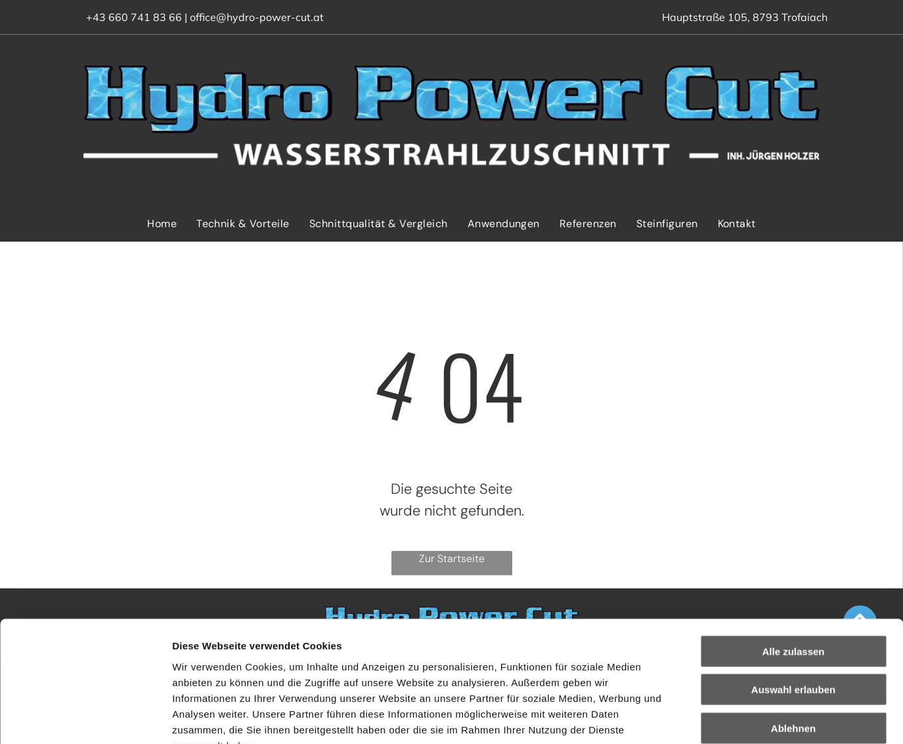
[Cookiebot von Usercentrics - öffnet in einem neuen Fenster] (85, 718)
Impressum (322, 666)
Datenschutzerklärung (227, 666)
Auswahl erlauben (793, 579)
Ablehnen (793, 617)
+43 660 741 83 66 (134, 17)
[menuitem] (162, 223)
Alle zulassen (793, 540)
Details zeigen (698, 718)
